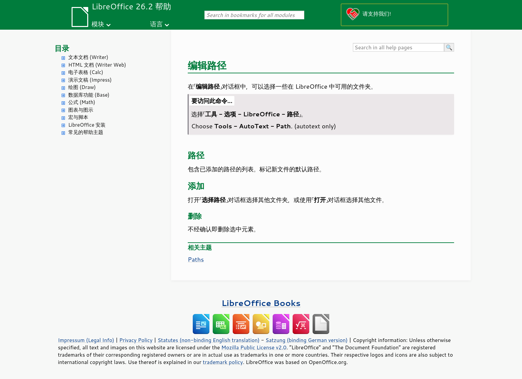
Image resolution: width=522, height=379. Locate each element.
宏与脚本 (78, 117)
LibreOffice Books (261, 303)
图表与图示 (80, 109)
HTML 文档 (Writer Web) (97, 64)
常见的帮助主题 (85, 132)
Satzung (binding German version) (307, 340)
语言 (156, 23)
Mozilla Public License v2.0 (254, 347)
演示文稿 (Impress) (90, 79)
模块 (98, 23)
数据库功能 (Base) (89, 94)
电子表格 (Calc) (85, 72)
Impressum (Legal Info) (86, 340)
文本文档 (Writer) (88, 57)
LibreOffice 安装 (87, 124)
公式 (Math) (81, 102)
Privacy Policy (135, 340)
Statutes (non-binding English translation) (208, 340)
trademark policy (223, 362)
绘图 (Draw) (82, 87)
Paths (196, 259)
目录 (62, 48)
